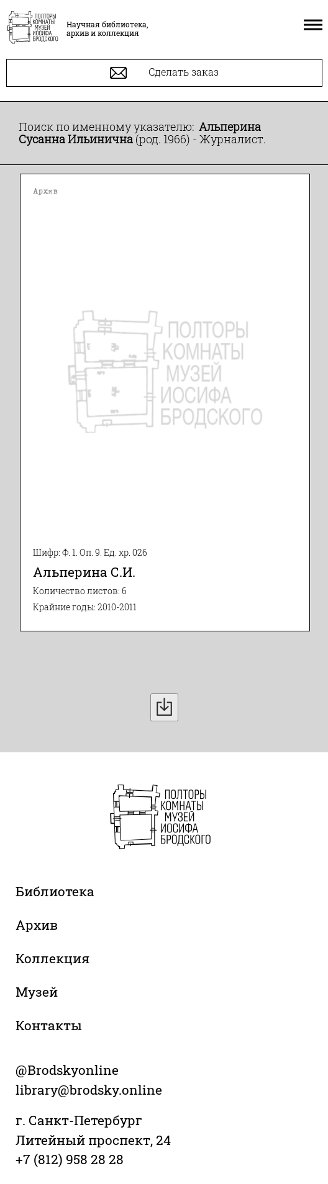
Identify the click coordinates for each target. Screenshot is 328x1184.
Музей (37, 991)
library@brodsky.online (89, 1089)
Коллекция (52, 958)
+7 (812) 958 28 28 (70, 1159)
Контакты (49, 1025)
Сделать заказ (164, 73)
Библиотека (55, 891)
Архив (37, 924)
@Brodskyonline (67, 1070)
